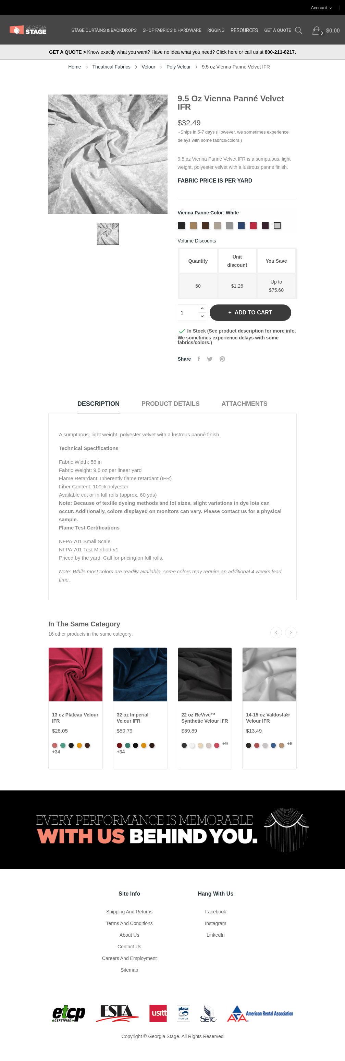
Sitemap (129, 970)
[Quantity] (188, 312)
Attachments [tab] (245, 403)
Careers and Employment (129, 958)
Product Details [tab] (170, 403)
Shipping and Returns (129, 911)
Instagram (215, 923)
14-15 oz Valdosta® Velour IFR (267, 718)
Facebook (215, 911)
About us (129, 935)
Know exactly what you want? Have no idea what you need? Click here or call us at (172, 52)
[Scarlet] (254, 227)
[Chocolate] (206, 227)
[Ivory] (218, 227)
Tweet (210, 359)
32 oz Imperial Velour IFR (133, 718)
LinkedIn (216, 935)
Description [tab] (98, 403)
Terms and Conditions (129, 923)
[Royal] (242, 227)
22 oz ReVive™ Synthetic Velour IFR (205, 718)
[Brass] (194, 227)
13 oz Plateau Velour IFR (75, 718)
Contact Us (129, 946)
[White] (278, 227)
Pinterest (222, 359)
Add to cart (252, 312)
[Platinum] (230, 227)
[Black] (182, 227)
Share (199, 359)
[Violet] (266, 227)
